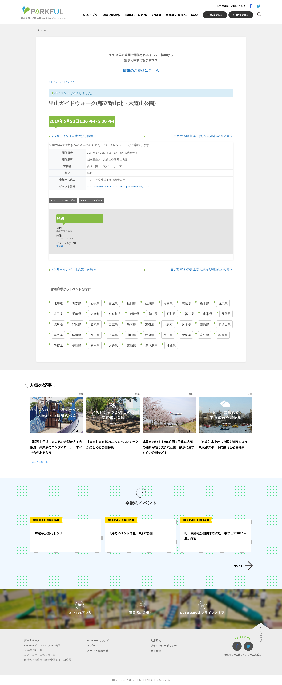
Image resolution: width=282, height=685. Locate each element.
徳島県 (149, 335)
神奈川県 (115, 314)
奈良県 (204, 324)
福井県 (189, 314)
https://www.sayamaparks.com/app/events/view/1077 (118, 186)
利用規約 (156, 640)
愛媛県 (186, 335)
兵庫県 (186, 324)
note (194, 15)
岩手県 (94, 303)
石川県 (171, 314)
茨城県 (186, 303)
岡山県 (94, 335)
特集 (81, 394)
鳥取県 (58, 335)
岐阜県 (58, 324)
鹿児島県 (151, 345)
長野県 (226, 314)
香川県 (168, 335)
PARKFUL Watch (136, 15)
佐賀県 (58, 345)
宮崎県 (131, 345)
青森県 (76, 303)
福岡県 (223, 335)
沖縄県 (171, 345)
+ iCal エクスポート (91, 200)
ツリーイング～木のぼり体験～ (74, 136)
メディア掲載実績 (97, 651)
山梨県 (207, 314)
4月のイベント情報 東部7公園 (131, 533)
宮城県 (113, 303)
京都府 (149, 324)
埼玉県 (58, 314)
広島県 (113, 335)
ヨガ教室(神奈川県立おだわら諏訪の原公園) (201, 136)
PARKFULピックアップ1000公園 (42, 645)
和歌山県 (224, 324)
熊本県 (94, 345)
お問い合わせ (238, 6)
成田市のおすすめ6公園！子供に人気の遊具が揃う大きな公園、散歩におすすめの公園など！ (168, 447)
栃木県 (204, 303)
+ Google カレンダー (62, 200)
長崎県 (76, 345)
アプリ (91, 646)
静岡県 (76, 324)
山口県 (131, 335)
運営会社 (156, 651)
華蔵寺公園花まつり (48, 533)
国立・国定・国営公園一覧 (40, 655)
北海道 (58, 303)
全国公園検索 (111, 15)
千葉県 (76, 314)
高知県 (204, 335)
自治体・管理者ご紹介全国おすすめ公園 (47, 660)
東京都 (59, 246)
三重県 (113, 324)
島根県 (76, 335)
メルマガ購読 (221, 6)
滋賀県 (131, 324)
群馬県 (223, 303)
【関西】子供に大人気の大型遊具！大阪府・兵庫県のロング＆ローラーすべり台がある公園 (56, 447)
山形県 (149, 303)
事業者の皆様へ (176, 15)
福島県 (168, 303)
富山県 (152, 314)
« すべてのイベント (62, 81)
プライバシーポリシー (164, 646)
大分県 (113, 345)
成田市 (192, 394)
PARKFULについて (98, 640)
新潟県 (134, 314)
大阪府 (168, 324)
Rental (156, 15)
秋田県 (131, 303)
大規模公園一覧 (33, 650)
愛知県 (94, 324)
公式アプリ (90, 15)
